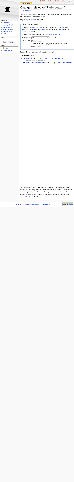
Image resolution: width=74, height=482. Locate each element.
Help (4, 33)
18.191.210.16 (46, 1)
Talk (52, 58)
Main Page (6, 22)
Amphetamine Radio (38, 63)
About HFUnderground (32, 204)
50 (30, 27)
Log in (69, 1)
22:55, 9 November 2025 (53, 34)
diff (24, 58)
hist (27, 58)
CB (32, 58)
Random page (7, 31)
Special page (26, 3)
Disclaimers (46, 204)
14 (60, 27)
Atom (6, 48)
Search (3, 37)
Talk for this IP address (59, 1)
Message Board (8, 25)
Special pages (7, 50)
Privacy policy (17, 204)
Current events (7, 27)
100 (33, 27)
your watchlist (32, 19)
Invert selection (57, 38)
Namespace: (26, 37)
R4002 (47, 58)
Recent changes (8, 29)
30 (63, 27)
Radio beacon (27, 10)
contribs (57, 58)
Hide (23, 29)
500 (41, 27)
